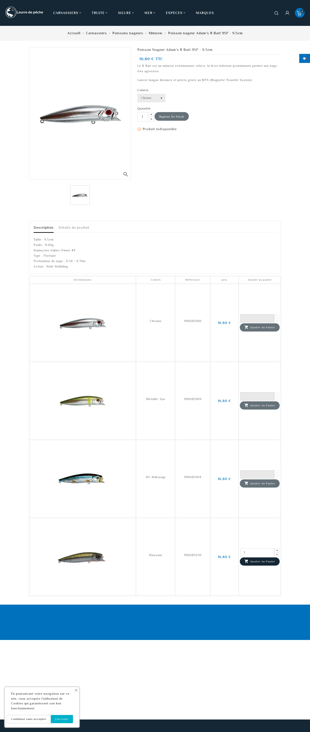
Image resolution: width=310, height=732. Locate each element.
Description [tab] (44, 228)
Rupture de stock (171, 116)
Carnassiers (67, 13)
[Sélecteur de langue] (304, 58)
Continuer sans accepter (28, 719)
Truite (100, 13)
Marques (205, 13)
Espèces (176, 13)
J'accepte (61, 719)
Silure (126, 13)
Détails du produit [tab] (74, 228)
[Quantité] (142, 117)
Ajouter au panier (259, 327)
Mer (150, 13)
